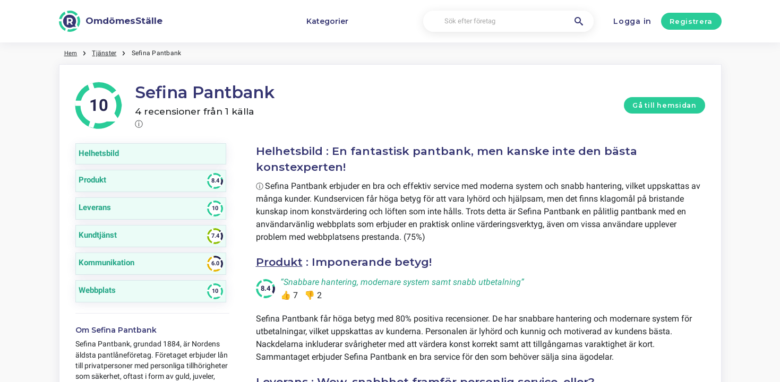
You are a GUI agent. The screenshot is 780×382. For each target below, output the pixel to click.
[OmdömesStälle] (111, 21)
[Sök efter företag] (508, 21)
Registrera (691, 21)
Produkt (280, 261)
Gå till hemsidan (664, 105)
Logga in (632, 21)
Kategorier (327, 21)
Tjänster (105, 53)
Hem (71, 53)
